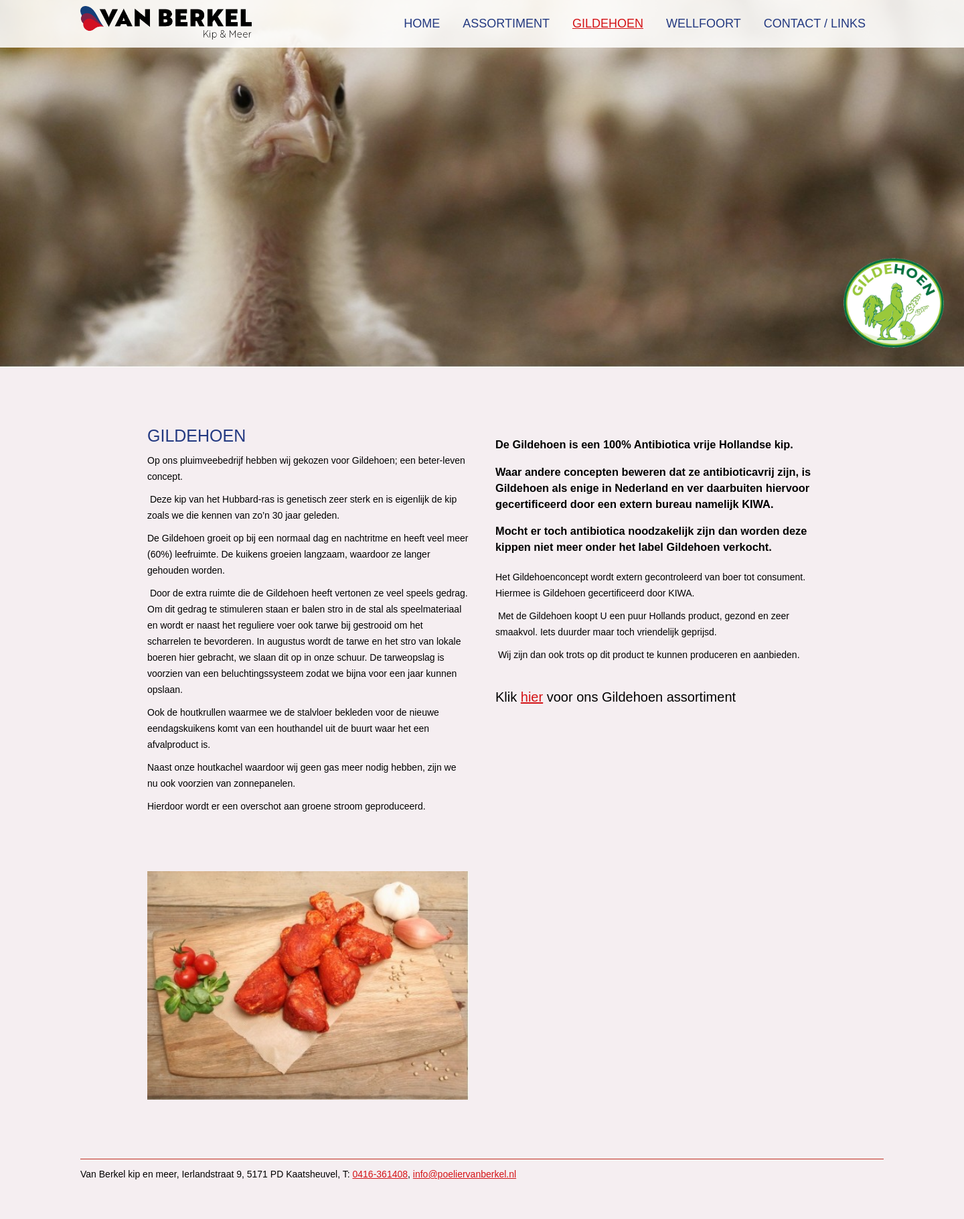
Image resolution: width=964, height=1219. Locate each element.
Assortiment (506, 23)
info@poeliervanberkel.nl (464, 1174)
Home (422, 23)
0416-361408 (380, 1174)
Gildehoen (607, 23)
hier (532, 697)
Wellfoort (703, 23)
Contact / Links (815, 23)
